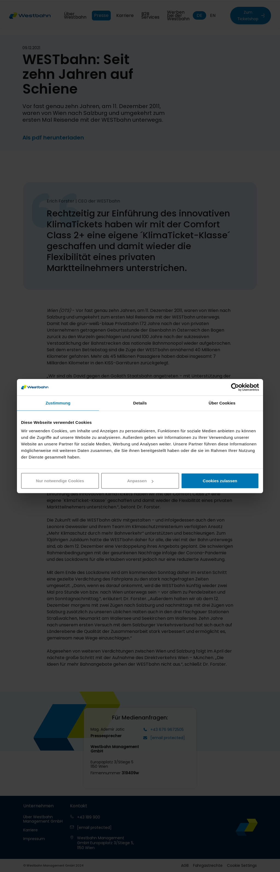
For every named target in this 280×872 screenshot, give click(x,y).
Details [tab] (140, 402)
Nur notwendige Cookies (60, 480)
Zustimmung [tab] (58, 402)
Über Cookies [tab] (222, 402)
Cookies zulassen (220, 480)
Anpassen (140, 480)
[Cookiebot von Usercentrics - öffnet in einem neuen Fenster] (235, 387)
